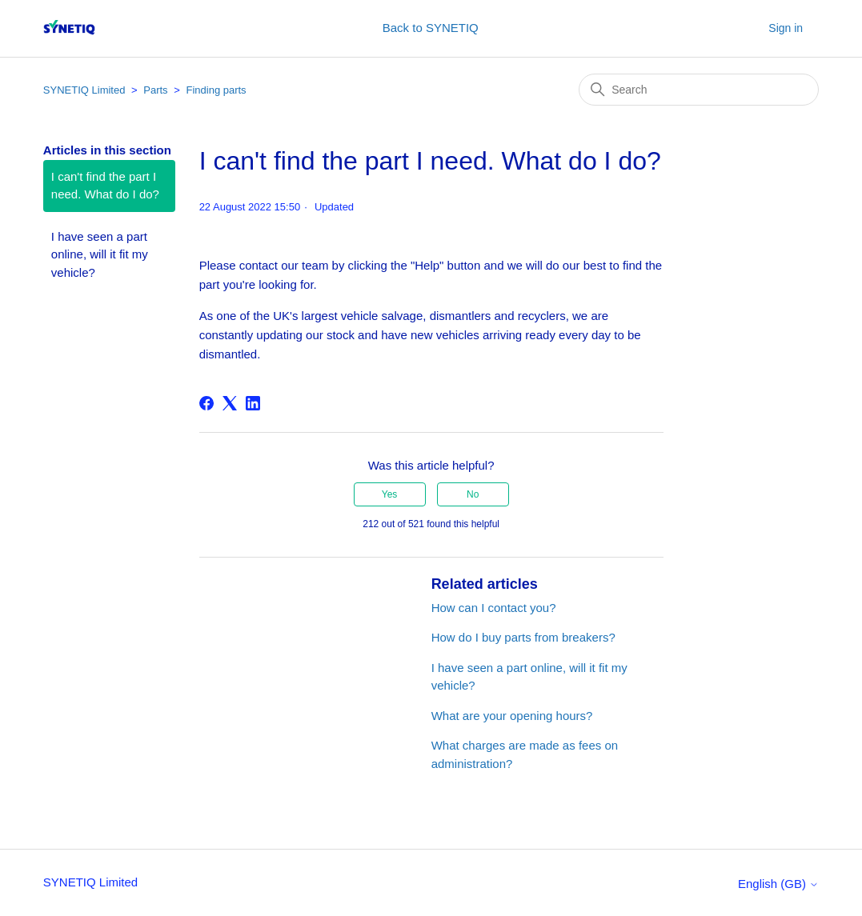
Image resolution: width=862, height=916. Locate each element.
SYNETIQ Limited (84, 90)
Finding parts (216, 90)
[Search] (699, 90)
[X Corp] (230, 403)
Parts (155, 90)
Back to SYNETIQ (431, 27)
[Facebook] (206, 403)
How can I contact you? (493, 607)
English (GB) (778, 883)
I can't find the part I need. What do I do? (105, 186)
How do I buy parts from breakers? (523, 637)
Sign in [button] (785, 28)
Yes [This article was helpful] (390, 494)
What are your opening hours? (512, 715)
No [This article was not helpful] (473, 494)
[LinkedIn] (253, 403)
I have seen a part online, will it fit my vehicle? (99, 254)
